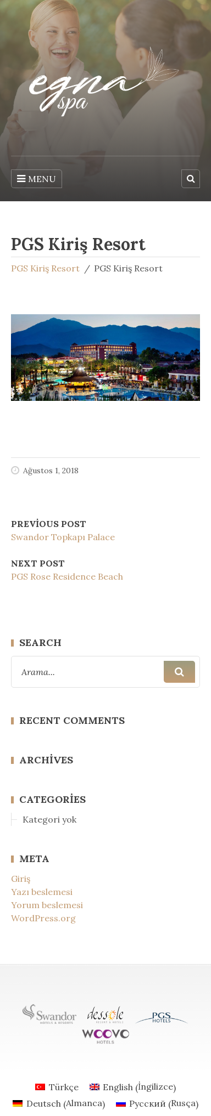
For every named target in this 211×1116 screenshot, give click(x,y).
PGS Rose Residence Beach (67, 576)
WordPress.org (43, 918)
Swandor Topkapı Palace (63, 536)
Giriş (20, 878)
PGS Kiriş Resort (45, 268)
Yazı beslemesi (42, 891)
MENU (36, 178)
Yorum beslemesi (47, 904)
